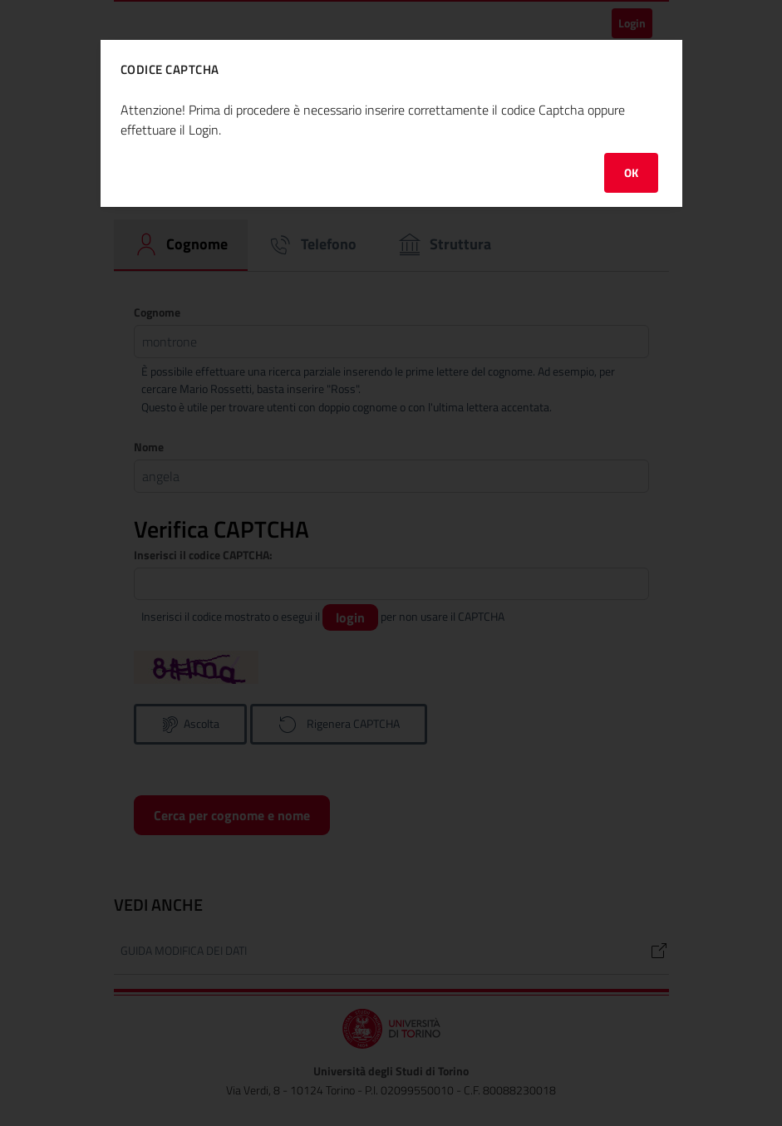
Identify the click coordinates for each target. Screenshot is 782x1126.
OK (631, 172)
